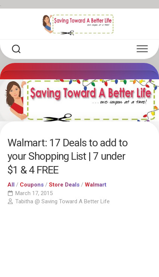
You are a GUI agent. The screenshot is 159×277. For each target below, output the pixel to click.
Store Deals (64, 184)
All (11, 184)
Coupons (32, 184)
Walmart (95, 184)
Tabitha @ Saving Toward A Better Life (62, 201)
